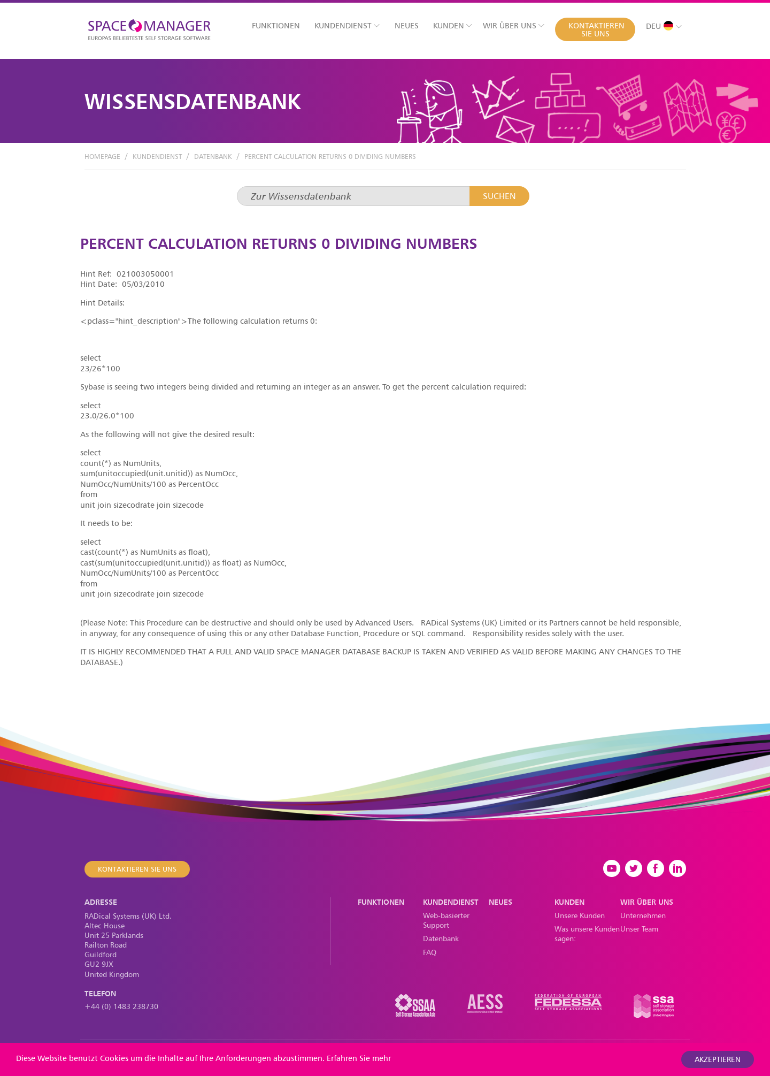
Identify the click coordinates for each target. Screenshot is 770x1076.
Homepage (102, 156)
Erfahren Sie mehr (359, 1058)
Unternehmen (643, 915)
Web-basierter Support (446, 920)
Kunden (452, 25)
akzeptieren (718, 1059)
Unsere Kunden (580, 915)
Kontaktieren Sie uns (596, 29)
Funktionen (276, 25)
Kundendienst (347, 25)
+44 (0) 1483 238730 (121, 1006)
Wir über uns (513, 25)
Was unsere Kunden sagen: (587, 933)
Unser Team (639, 928)
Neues (407, 25)
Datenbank (213, 156)
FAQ (429, 952)
